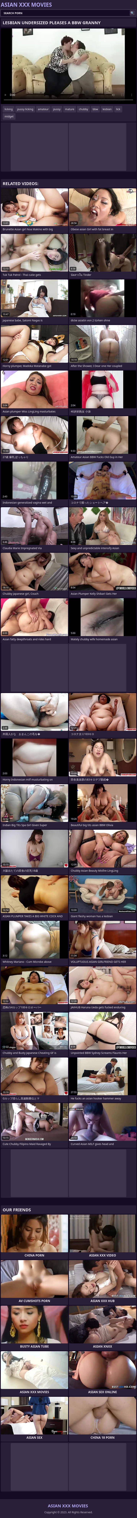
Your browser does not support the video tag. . (68, 66)
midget (9, 116)
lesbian (107, 109)
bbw (95, 109)
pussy (56, 109)
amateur (43, 109)
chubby (83, 109)
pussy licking (25, 109)
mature (69, 109)
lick (118, 109)
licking (9, 109)
